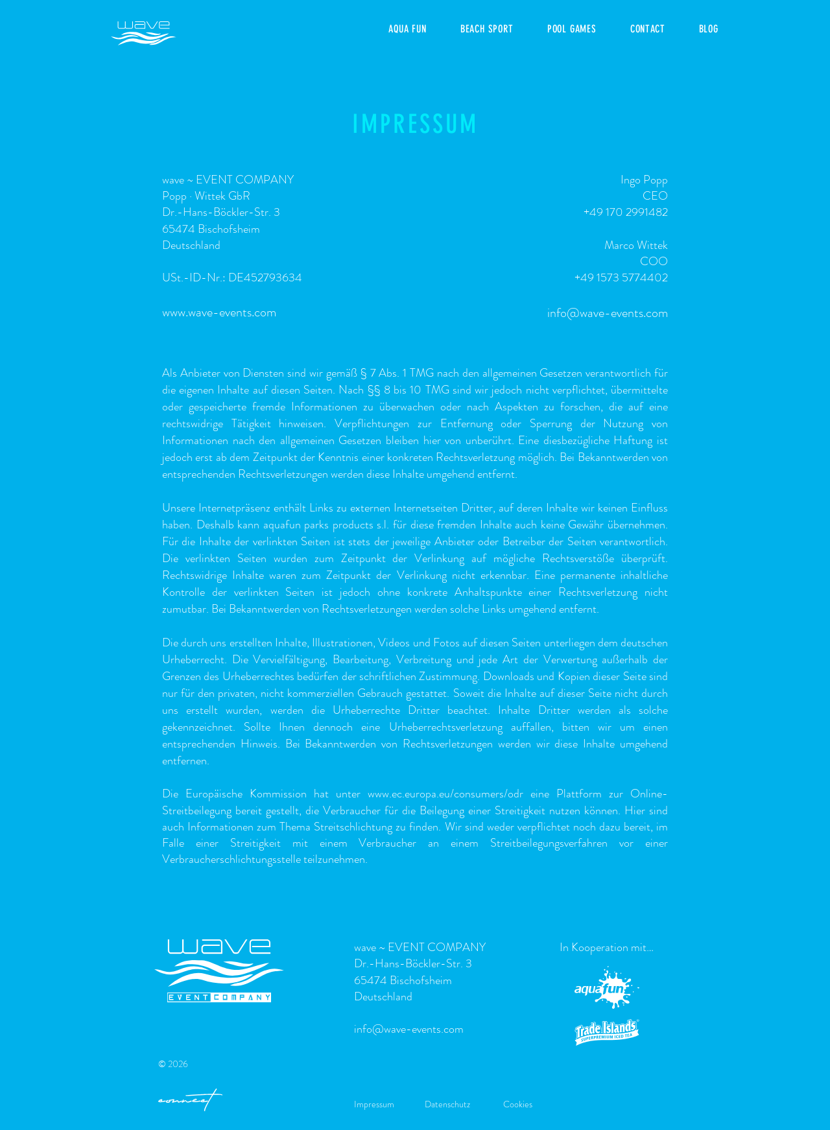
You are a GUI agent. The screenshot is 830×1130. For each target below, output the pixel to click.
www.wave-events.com (219, 312)
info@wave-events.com (607, 312)
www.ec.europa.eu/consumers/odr (445, 793)
